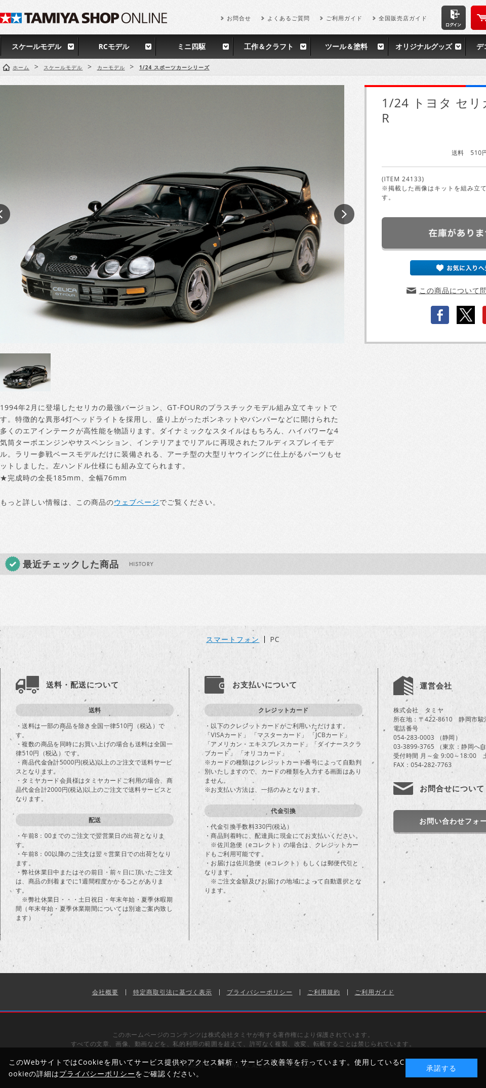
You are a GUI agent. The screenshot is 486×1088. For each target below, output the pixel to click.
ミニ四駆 (191, 46)
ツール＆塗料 (346, 46)
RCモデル (113, 46)
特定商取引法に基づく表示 (172, 992)
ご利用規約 (323, 992)
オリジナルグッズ (423, 46)
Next (344, 214)
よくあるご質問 (288, 18)
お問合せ (239, 18)
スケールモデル (36, 46)
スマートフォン (232, 639)
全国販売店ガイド (403, 18)
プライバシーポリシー (260, 992)
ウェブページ (136, 502)
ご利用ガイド (344, 18)
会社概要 (105, 992)
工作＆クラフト (269, 46)
